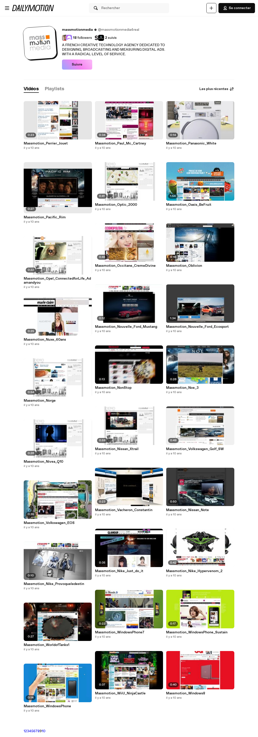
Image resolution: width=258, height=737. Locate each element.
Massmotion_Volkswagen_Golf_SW (195, 449)
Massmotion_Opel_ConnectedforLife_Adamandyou (57, 281)
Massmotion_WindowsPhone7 (119, 632)
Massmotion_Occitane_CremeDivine (125, 266)
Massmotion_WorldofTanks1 (46, 645)
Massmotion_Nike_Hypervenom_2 (194, 571)
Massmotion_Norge (40, 401)
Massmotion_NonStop (113, 388)
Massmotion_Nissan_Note (187, 510)
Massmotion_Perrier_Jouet (46, 143)
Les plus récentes (216, 89)
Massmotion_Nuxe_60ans (45, 340)
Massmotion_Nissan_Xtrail (117, 449)
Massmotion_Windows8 (185, 693)
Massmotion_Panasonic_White (191, 143)
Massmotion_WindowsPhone (47, 706)
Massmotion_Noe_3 (182, 388)
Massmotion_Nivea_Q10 (43, 462)
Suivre (77, 64)
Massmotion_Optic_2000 (116, 205)
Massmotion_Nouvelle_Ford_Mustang (126, 327)
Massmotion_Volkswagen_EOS (49, 523)
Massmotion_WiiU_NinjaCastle (120, 693)
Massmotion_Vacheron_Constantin (123, 510)
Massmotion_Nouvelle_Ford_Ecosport (197, 327)
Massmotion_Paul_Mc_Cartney (120, 143)
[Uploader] (211, 8)
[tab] (31, 89)
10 (43, 731)
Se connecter (237, 8)
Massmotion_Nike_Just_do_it (119, 571)
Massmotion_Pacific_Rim (45, 217)
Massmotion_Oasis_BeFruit (188, 205)
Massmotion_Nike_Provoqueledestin (54, 584)
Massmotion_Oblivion (184, 266)
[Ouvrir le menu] (7, 8)
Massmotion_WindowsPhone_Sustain (197, 632)
